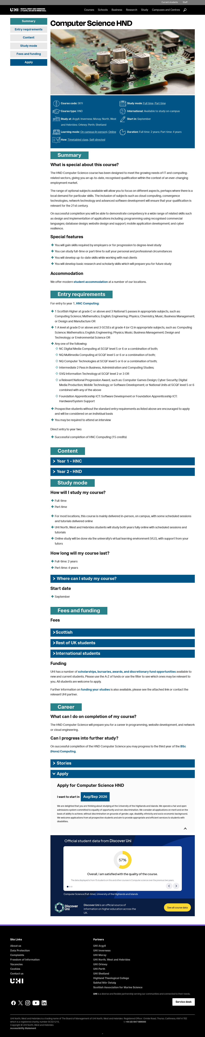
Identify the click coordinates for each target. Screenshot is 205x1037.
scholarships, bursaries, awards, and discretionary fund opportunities (127, 671)
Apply (29, 62)
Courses (89, 10)
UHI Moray (99, 955)
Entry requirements (28, 29)
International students (76, 653)
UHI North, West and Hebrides (111, 959)
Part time (160, 103)
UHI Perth (99, 969)
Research (131, 10)
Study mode (28, 45)
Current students (170, 2)
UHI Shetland (101, 973)
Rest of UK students (73, 643)
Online (112, 132)
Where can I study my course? (84, 579)
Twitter (20, 1002)
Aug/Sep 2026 (95, 796)
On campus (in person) (93, 132)
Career (66, 707)
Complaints (17, 955)
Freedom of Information (25, 959)
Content (28, 37)
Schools (103, 10)
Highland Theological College (111, 978)
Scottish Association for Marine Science (117, 987)
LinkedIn (44, 1002)
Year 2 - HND (67, 472)
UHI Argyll (99, 946)
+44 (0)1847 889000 (136, 1022)
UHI (95, 994)
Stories (61, 763)
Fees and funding (29, 54)
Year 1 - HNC (67, 461)
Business (117, 10)
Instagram (27, 1002)
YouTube (35, 1002)
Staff (185, 2)
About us (15, 946)
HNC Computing (87, 303)
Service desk (184, 1002)
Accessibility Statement (23, 1028)
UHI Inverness (102, 950)
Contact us (17, 973)
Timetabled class (78, 139)
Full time (148, 103)
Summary (28, 21)
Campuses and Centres (166, 10)
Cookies (15, 969)
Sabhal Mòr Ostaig (104, 982)
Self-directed (97, 139)
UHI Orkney (100, 964)
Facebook (13, 1002)
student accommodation (91, 282)
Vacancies (16, 964)
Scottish (62, 632)
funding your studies (95, 689)
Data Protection (20, 950)
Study (144, 10)
